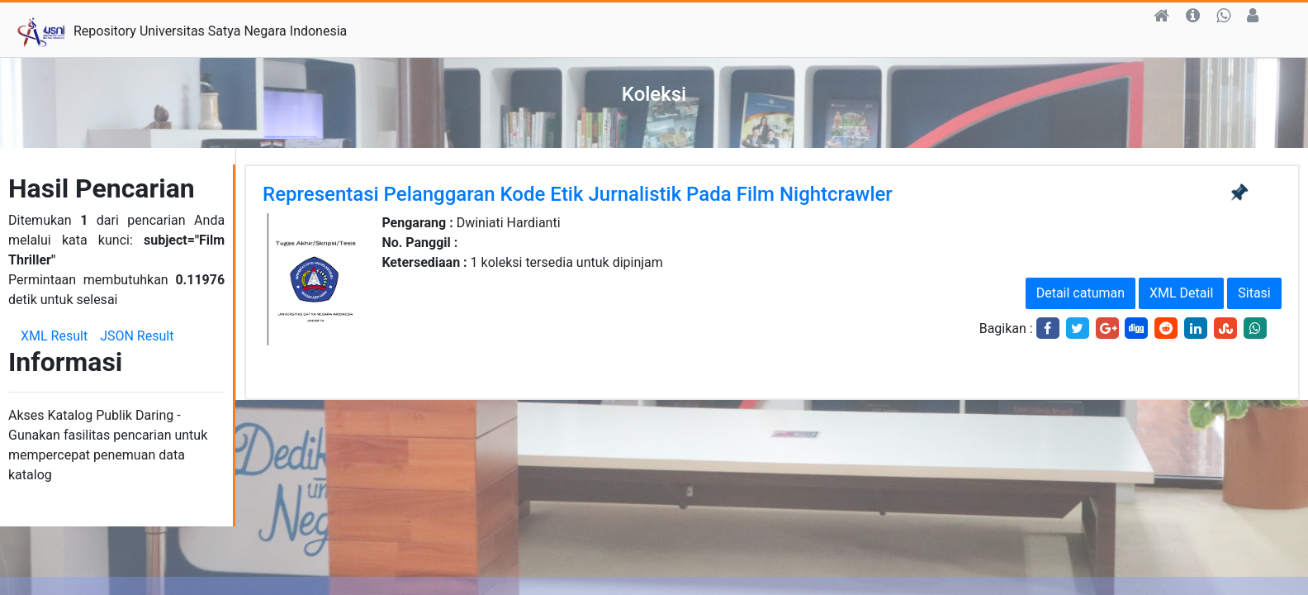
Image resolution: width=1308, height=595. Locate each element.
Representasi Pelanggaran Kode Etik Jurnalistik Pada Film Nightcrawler (578, 194)
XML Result (54, 336)
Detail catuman (1080, 293)
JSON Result (136, 336)
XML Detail (1181, 293)
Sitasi (1254, 293)
